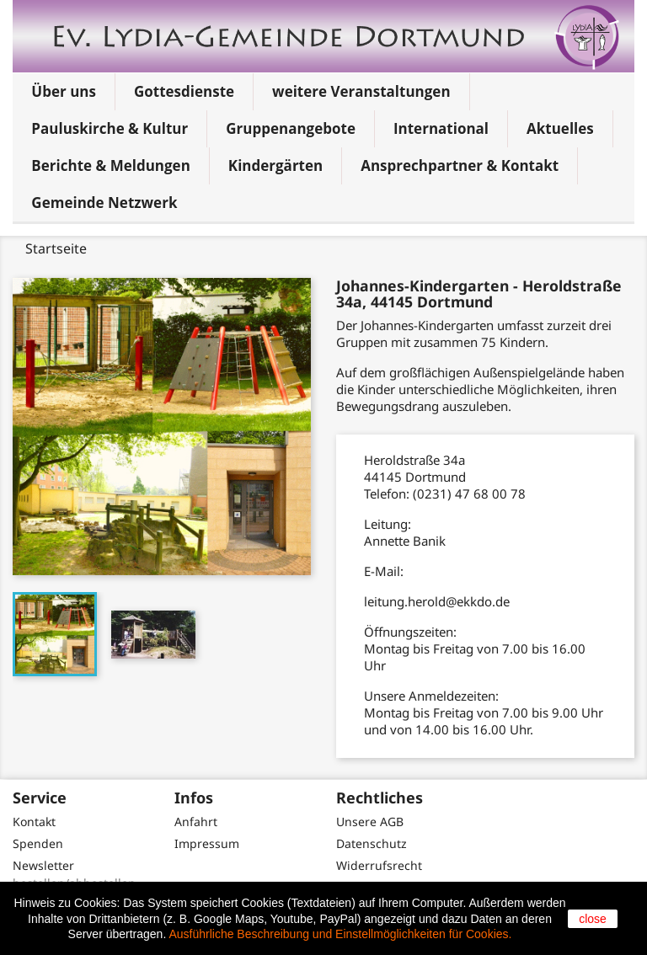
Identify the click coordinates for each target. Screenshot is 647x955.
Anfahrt (195, 822)
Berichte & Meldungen (110, 165)
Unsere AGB (370, 822)
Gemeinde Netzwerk (104, 202)
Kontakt (34, 822)
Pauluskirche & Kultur (109, 128)
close (593, 919)
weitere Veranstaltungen (361, 91)
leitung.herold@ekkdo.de (437, 601)
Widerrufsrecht (379, 865)
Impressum (206, 843)
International (441, 128)
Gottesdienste (184, 91)
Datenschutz (371, 843)
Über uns (63, 91)
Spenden (38, 843)
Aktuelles (560, 128)
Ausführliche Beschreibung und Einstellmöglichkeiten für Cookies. (339, 934)
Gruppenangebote (291, 128)
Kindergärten (275, 165)
